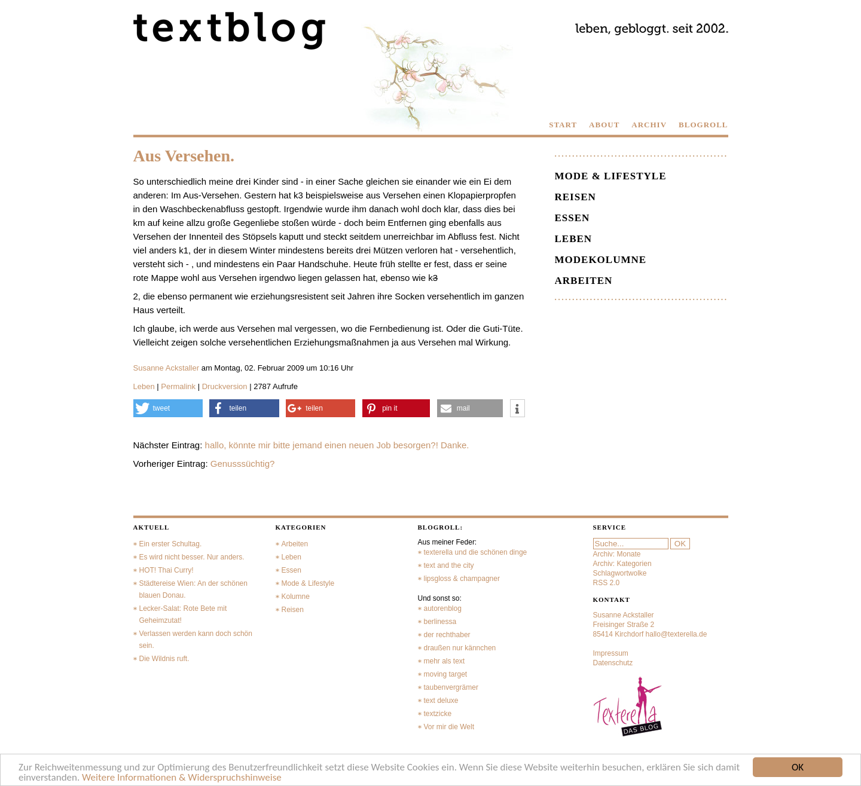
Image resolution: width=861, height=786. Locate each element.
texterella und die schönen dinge (475, 552)
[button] (168, 408)
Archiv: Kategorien (622, 563)
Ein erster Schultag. (170, 544)
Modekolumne (601, 259)
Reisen (575, 197)
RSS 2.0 (606, 583)
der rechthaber (447, 635)
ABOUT (604, 124)
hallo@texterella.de (676, 634)
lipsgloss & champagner (462, 578)
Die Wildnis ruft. (164, 659)
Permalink (178, 386)
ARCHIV (649, 124)
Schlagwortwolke (620, 573)
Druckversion (225, 386)
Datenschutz (613, 663)
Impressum (610, 653)
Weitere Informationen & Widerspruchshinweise (182, 778)
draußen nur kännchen (460, 648)
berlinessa (440, 621)
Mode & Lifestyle (611, 176)
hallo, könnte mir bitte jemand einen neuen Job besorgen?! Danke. (337, 445)
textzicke (438, 713)
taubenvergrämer (451, 687)
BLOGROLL (703, 124)
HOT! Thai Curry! (166, 570)
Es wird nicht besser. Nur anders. (192, 557)
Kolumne (296, 596)
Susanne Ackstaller (166, 367)
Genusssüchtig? (242, 463)
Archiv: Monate (617, 554)
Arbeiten (584, 280)
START (563, 124)
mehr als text (444, 661)
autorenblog (443, 608)
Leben (144, 386)
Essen (572, 218)
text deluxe (441, 700)
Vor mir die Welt (449, 727)
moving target (446, 674)
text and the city (449, 565)
